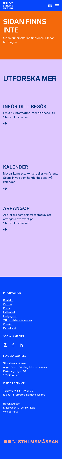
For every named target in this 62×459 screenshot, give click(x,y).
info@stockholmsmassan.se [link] (29, 394)
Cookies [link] (8, 324)
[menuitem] (50, 5)
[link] (8, 5)
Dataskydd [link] (9, 328)
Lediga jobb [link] (10, 316)
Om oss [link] (7, 304)
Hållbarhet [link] (9, 312)
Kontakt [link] (8, 300)
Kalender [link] (15, 167)
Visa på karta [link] (10, 411)
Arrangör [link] (16, 208)
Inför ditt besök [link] (25, 106)
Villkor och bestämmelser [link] (17, 320)
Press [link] (6, 308)
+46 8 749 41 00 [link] (23, 390)
